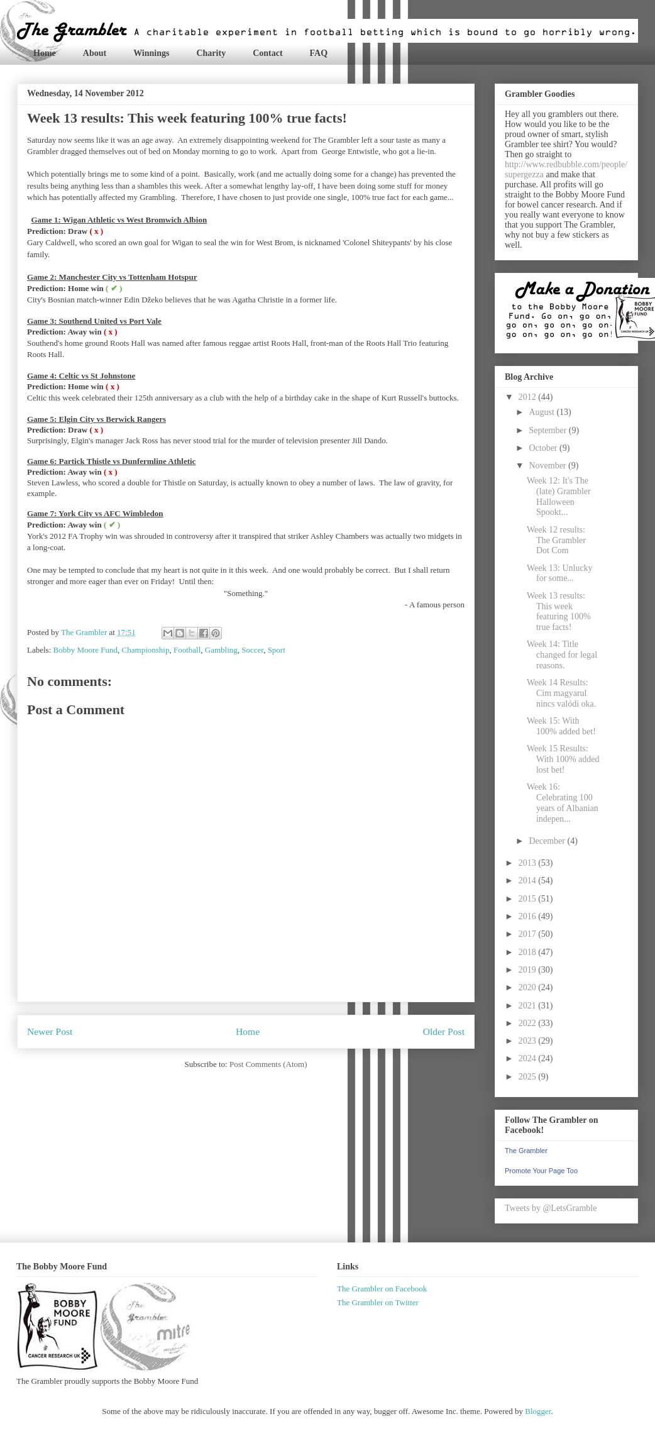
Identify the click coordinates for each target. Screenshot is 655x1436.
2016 (529, 916)
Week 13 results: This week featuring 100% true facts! (559, 611)
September (548, 430)
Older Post (444, 1031)
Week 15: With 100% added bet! (561, 726)
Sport (276, 649)
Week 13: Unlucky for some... (560, 573)
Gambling (221, 649)
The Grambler (526, 1150)
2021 (529, 1005)
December (548, 841)
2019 (529, 970)
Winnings (151, 53)
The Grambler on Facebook (382, 1288)
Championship (146, 649)
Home (44, 53)
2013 (529, 863)
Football (187, 649)
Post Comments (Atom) (268, 1064)
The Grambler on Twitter (378, 1302)
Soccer (252, 649)
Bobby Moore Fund (85, 649)
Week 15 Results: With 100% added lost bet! (563, 759)
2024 (529, 1058)
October (544, 448)
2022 (529, 1023)
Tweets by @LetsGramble (551, 1208)
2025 (529, 1076)
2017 (529, 934)
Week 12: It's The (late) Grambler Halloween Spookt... (559, 496)
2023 (529, 1041)
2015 (529, 898)
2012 (529, 397)
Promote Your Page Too (541, 1170)
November (548, 465)
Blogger (538, 1411)
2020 (529, 987)
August (542, 412)
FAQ (319, 53)
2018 (529, 952)
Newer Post (49, 1031)
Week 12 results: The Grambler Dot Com (556, 540)
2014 (529, 880)
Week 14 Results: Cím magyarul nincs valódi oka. (561, 693)
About (94, 53)
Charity (211, 53)
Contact (267, 53)
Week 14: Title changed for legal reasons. (562, 654)
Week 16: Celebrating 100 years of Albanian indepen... (562, 802)
